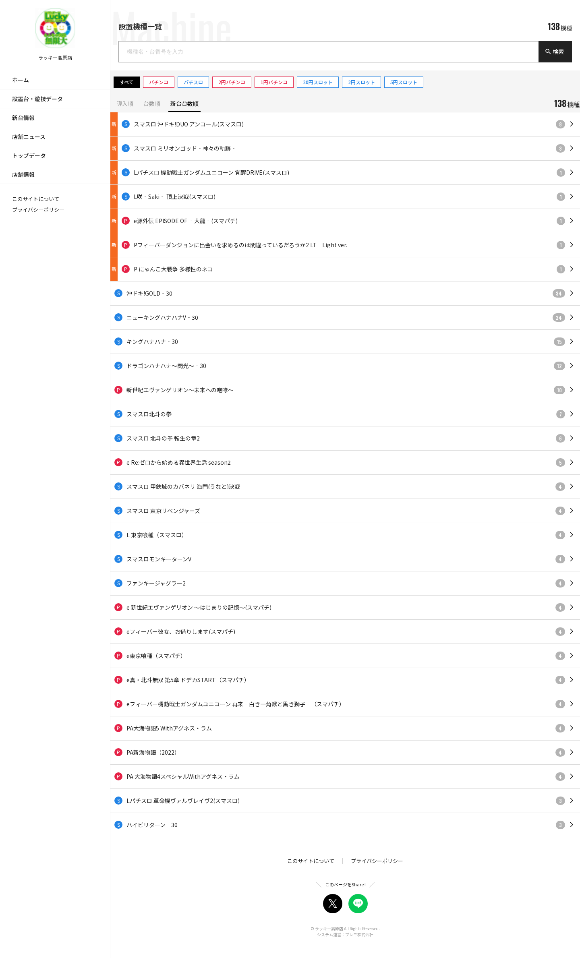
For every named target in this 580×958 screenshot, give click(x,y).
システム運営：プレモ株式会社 (345, 934)
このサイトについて (35, 198)
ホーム (20, 80)
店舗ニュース (29, 136)
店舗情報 (23, 174)
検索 (554, 52)
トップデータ (29, 155)
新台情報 (23, 118)
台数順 (151, 104)
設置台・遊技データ (37, 99)
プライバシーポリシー (38, 209)
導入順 (124, 104)
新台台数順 (184, 104)
